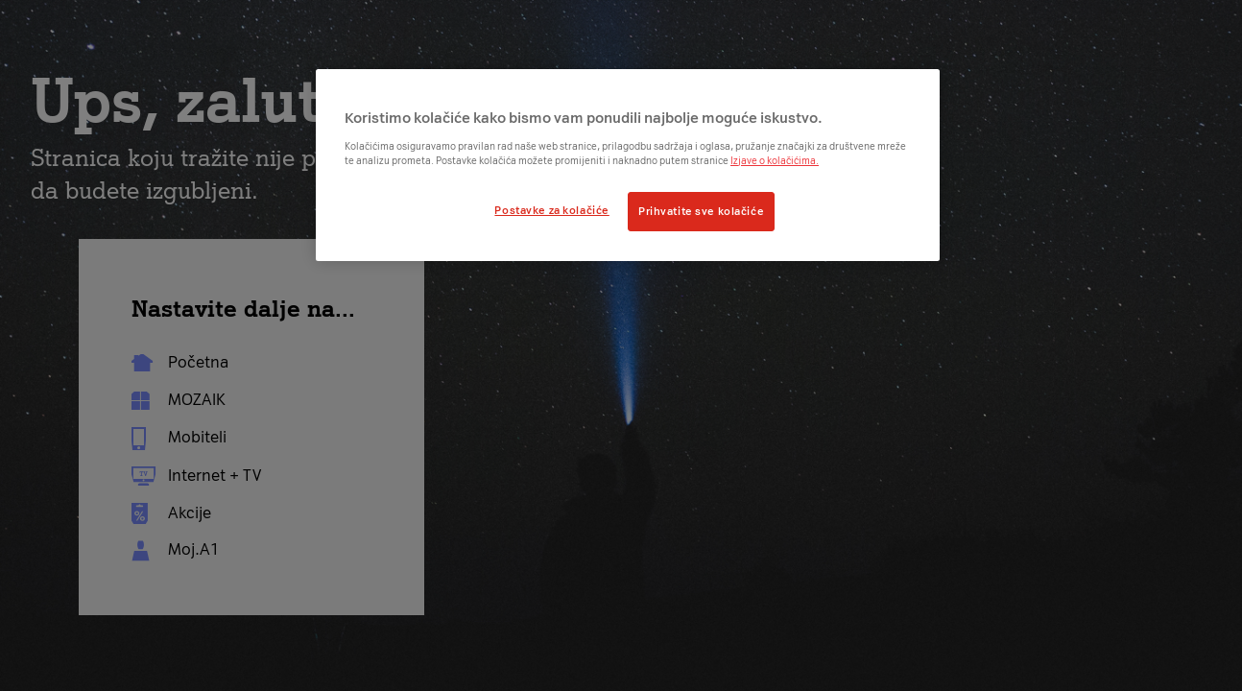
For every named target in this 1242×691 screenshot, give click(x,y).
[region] (628, 165)
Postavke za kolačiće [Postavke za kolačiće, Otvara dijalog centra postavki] (551, 210)
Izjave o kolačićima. (774, 161)
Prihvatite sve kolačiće (701, 211)
